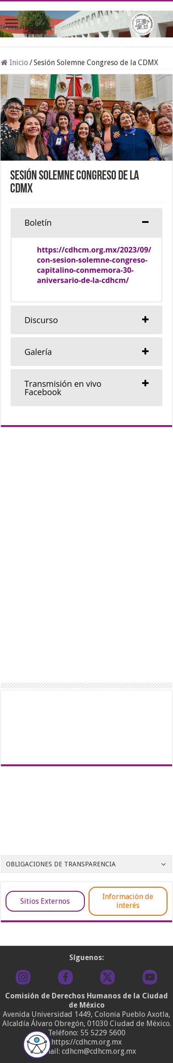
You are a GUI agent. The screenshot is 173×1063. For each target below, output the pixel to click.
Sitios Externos (45, 901)
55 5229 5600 (102, 1032)
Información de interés (127, 901)
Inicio (14, 62)
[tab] (86, 222)
